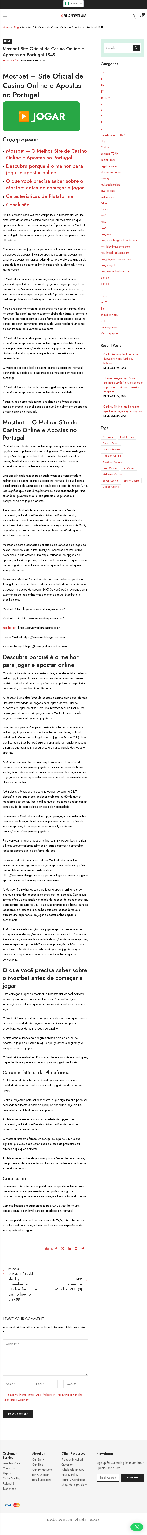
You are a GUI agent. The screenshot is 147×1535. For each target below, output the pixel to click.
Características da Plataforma (39, 196)
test (103, 321)
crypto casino (109, 166)
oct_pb (105, 284)
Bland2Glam (10, 60)
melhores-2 (107, 197)
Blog (16, 27)
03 (102, 73)
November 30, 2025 (33, 60)
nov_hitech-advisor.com (115, 253)
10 (102, 85)
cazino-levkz (108, 160)
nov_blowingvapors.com (115, 247)
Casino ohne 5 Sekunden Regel (73, 1531)
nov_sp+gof (108, 265)
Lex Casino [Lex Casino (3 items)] (129, 468)
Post (103, 290)
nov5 (104, 228)
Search (136, 48)
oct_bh (105, 278)
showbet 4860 (110, 315)
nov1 (103, 216)
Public (104, 296)
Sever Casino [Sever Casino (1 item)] (110, 481)
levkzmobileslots (110, 185)
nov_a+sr (106, 234)
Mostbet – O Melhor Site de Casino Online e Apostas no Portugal (46, 154)
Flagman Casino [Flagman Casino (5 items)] (112, 456)
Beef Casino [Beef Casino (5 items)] (127, 437)
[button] (136, 1527)
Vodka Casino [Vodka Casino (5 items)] (111, 487)
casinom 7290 (109, 154)
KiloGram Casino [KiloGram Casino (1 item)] (112, 462)
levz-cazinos (108, 191)
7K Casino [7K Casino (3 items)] (108, 437)
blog (103, 141)
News (7, 41)
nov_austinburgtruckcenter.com (119, 240)
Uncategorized (109, 327)
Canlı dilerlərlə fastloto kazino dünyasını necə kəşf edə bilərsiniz (121, 358)
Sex (103, 309)
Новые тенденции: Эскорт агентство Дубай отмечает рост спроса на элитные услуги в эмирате (123, 384)
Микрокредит (109, 333)
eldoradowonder (111, 172)
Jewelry (105, 178)
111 (102, 92)
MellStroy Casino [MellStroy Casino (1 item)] (112, 474)
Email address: (108, 1478)
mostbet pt (9, 628)
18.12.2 (105, 98)
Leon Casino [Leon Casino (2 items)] (110, 468)
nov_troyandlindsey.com (115, 271)
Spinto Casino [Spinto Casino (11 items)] (132, 481)
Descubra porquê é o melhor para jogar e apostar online (44, 169)
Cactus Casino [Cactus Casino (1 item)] (111, 443)
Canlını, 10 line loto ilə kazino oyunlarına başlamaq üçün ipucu (122, 409)
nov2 (104, 222)
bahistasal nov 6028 (113, 135)
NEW (104, 203)
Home (6, 27)
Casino (105, 147)
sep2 (104, 302)
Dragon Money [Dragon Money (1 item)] (111, 449)
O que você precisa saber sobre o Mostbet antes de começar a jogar (45, 184)
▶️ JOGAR (41, 116)
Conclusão (18, 204)
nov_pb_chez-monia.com (116, 259)
